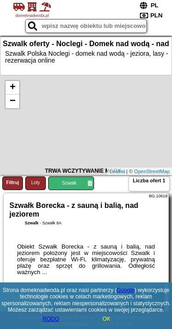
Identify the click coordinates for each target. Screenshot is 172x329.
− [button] (13, 101)
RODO (51, 319)
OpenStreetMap (152, 171)
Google (126, 290)
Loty (35, 182)
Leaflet (117, 171)
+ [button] (13, 88)
